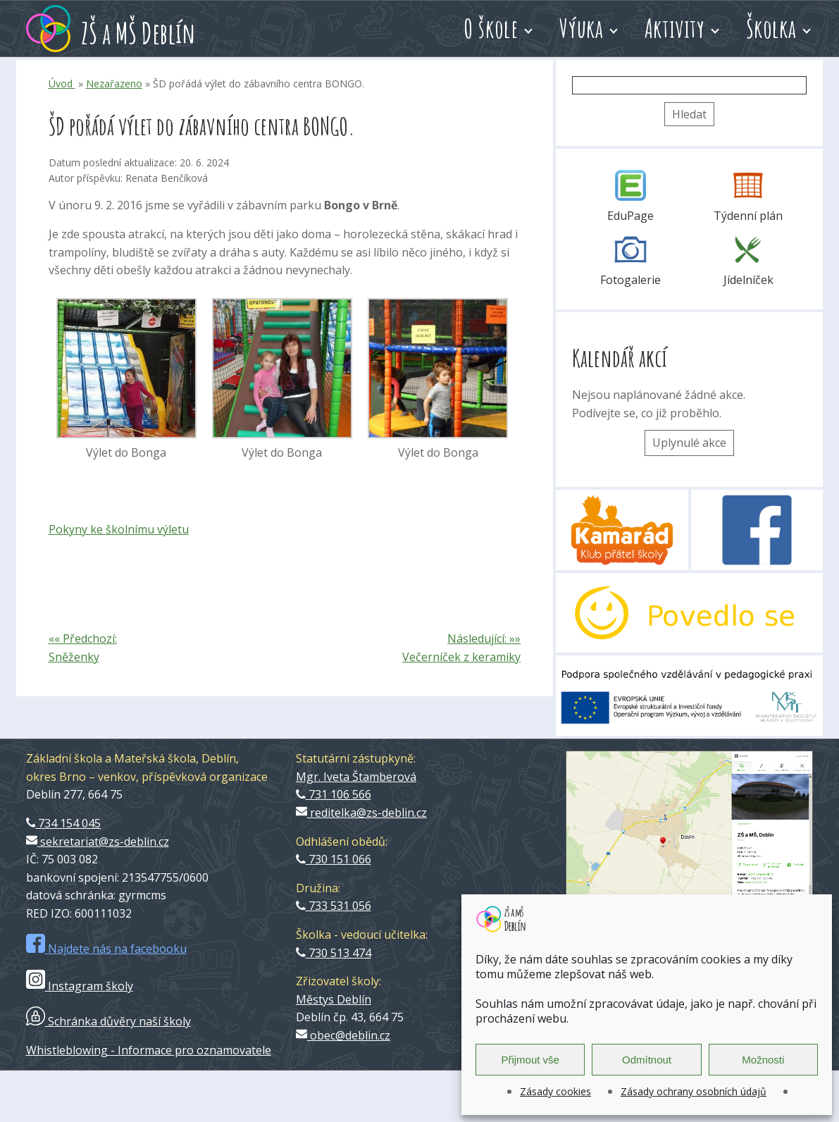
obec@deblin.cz (343, 1035)
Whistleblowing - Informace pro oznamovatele (148, 1050)
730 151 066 (333, 859)
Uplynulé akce (689, 442)
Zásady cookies (555, 1091)
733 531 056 (333, 905)
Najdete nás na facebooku (106, 948)
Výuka (581, 28)
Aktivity (675, 28)
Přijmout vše (530, 1060)
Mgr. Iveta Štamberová (356, 776)
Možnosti (763, 1060)
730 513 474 (333, 953)
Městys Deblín (333, 999)
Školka (771, 28)
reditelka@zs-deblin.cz (361, 812)
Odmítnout (646, 1060)
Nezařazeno (114, 83)
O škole (491, 28)
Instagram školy (79, 986)
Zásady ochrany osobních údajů (693, 1091)
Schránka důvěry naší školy (108, 1021)
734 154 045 (63, 823)
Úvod (62, 83)
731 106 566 (333, 794)
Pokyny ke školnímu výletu (119, 529)
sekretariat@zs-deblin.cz (97, 841)
